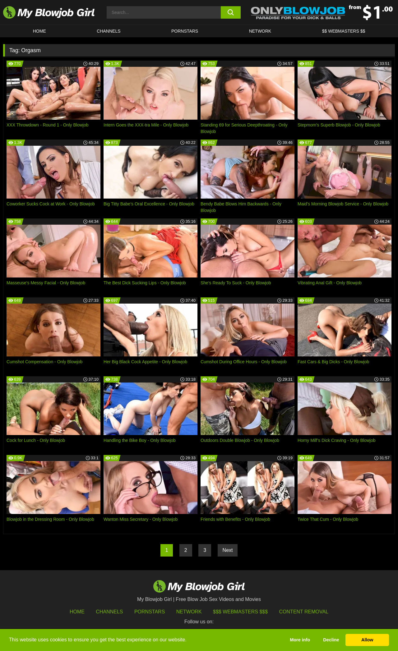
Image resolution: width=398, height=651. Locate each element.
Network (260, 31)
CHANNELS (108, 31)
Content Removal (304, 611)
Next (228, 550)
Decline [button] (331, 639)
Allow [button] (367, 639)
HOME (39, 31)
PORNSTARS (184, 31)
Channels (109, 611)
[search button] (231, 12)
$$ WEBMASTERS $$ (343, 31)
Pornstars (149, 611)
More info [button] (300, 639)
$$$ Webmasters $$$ (240, 611)
